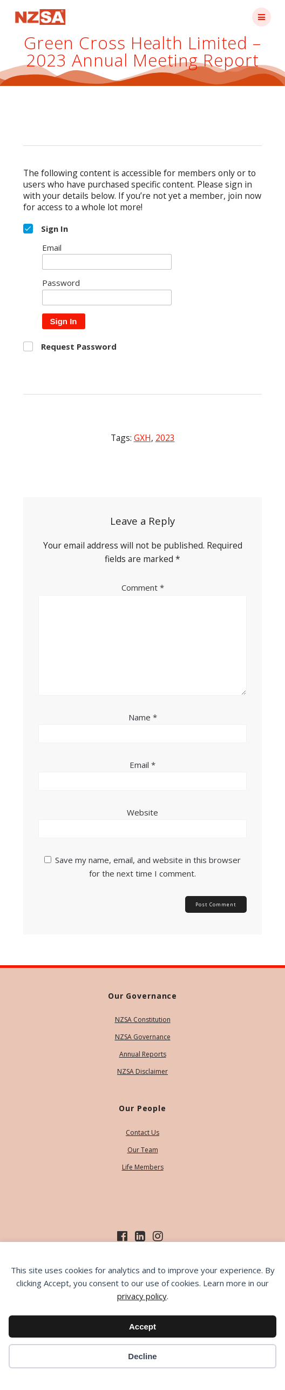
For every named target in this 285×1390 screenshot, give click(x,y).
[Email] (107, 262)
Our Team (142, 1149)
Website (142, 812)
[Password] (107, 297)
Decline (142, 1356)
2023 (165, 438)
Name (142, 717)
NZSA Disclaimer (142, 1071)
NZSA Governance (143, 1036)
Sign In (63, 321)
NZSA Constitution (143, 1019)
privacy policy (142, 1296)
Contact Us (142, 1132)
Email (142, 764)
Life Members (143, 1167)
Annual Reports (142, 1054)
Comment (142, 587)
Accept (142, 1326)
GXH (142, 438)
